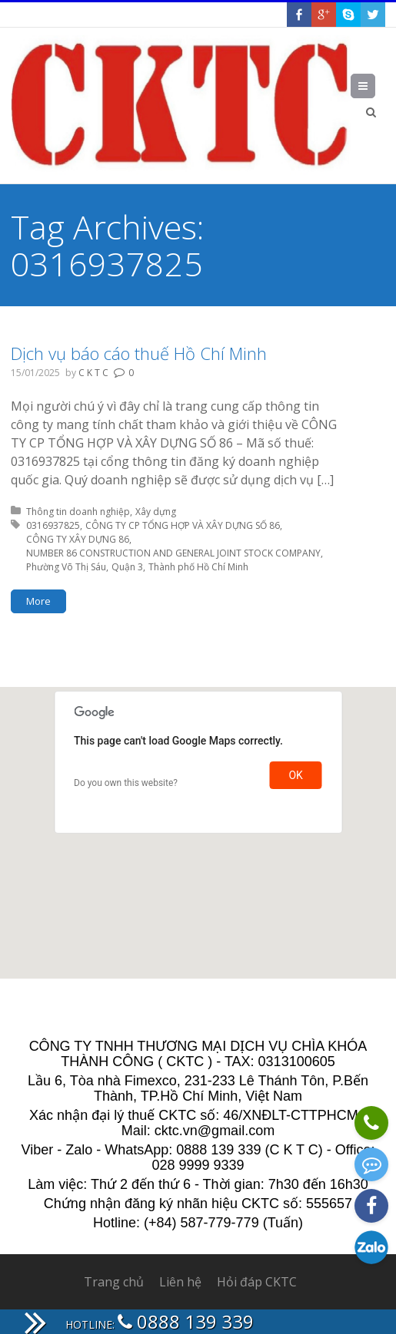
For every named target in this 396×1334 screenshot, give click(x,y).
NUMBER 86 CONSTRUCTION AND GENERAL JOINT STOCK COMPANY (173, 553)
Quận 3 (127, 566)
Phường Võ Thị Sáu (66, 566)
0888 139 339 (186, 1321)
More (38, 601)
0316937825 (53, 525)
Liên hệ (180, 1281)
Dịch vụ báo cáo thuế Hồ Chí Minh (139, 353)
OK (295, 775)
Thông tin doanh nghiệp (78, 511)
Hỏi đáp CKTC (257, 1281)
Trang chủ (114, 1281)
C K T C (93, 372)
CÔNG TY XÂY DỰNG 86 (77, 539)
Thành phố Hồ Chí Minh (198, 566)
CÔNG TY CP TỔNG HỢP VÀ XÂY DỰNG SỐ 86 (182, 525)
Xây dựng (155, 511)
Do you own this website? (126, 783)
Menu (374, 86)
